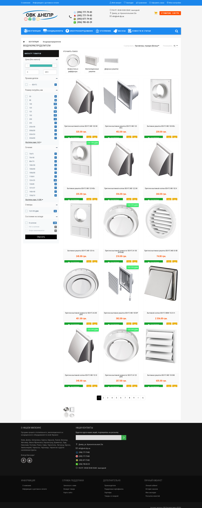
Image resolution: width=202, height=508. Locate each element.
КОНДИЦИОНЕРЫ (53, 31)
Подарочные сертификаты (114, 489)
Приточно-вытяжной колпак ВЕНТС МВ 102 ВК (80, 130)
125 (30, 112)
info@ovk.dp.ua (118, 16)
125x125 (32, 180)
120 (30, 108)
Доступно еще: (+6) (33, 142)
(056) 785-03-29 (83, 22)
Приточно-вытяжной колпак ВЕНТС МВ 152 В (81, 379)
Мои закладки (151, 493)
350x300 (32, 138)
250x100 (32, 127)
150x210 (32, 195)
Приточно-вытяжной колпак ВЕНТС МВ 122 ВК (120, 193)
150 (30, 115)
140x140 (32, 192)
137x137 (32, 188)
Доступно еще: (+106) (34, 200)
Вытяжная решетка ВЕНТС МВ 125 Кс (80, 255)
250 (30, 123)
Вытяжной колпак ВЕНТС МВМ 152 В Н (161, 317)
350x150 (32, 134)
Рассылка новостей (153, 496)
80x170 (31, 161)
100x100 (32, 165)
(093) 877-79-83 (83, 19)
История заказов (152, 489)
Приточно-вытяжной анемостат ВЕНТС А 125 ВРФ (121, 380)
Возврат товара (69, 489)
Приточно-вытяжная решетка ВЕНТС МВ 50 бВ (160, 255)
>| (142, 398)
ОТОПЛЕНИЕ (103, 31)
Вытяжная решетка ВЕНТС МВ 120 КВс (81, 193)
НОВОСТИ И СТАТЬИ (139, 31)
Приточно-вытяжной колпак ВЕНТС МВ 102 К (161, 193)
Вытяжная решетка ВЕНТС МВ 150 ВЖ (161, 379)
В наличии (32, 223)
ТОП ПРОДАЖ (34, 211)
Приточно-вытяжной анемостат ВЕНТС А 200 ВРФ (81, 318)
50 (30, 96)
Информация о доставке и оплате (46, 3)
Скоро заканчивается (36, 230)
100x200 (32, 173)
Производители (110, 486)
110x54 (31, 177)
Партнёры (108, 493)
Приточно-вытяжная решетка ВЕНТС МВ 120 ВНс (121, 131)
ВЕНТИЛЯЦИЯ (33, 31)
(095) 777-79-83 (83, 15)
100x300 (32, 169)
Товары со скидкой (111, 496)
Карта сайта (68, 493)
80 (30, 100)
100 (30, 104)
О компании (25, 3)
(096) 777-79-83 (83, 12)
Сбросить (41, 237)
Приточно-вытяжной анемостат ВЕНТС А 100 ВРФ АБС (121, 256)
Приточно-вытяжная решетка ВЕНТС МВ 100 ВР (121, 317)
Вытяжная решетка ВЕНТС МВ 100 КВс (161, 130)
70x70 (31, 154)
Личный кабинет (151, 486)
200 (30, 119)
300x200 (32, 131)
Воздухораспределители (52, 42)
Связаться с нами (70, 486)
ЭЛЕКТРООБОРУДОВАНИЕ (79, 31)
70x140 (31, 158)
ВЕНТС (33, 84)
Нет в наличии (34, 227)
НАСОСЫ (120, 31)
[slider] (27, 66)
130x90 (31, 184)
